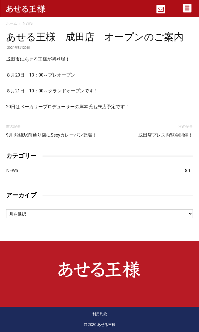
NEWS (28, 23)
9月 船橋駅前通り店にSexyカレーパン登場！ (51, 135)
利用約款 (99, 313)
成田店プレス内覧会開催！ (165, 135)
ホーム (11, 23)
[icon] (160, 7)
